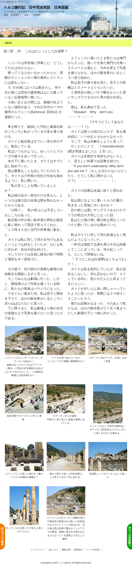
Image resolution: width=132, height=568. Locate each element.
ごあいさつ (52, 549)
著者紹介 (78, 549)
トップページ (37, 549)
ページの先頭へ (93, 549)
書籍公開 (66, 549)
